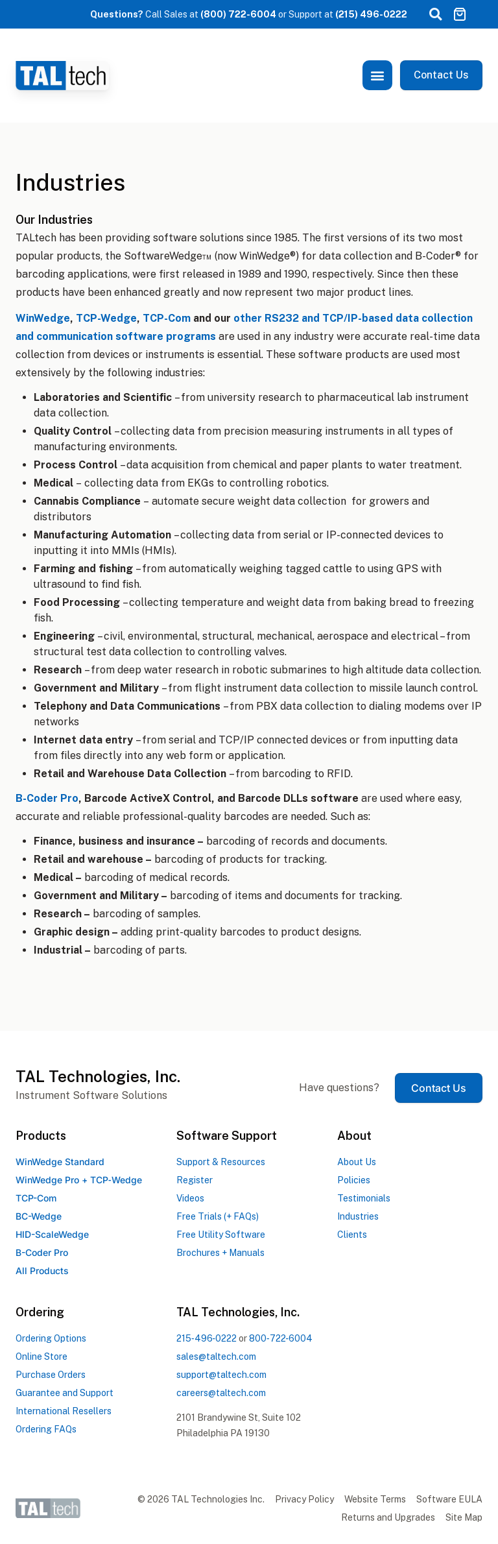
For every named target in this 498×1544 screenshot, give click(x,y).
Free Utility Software (220, 1234)
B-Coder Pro (47, 798)
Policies (353, 1180)
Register (194, 1180)
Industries (358, 1216)
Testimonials (363, 1198)
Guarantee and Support (64, 1393)
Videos (190, 1198)
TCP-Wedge (106, 318)
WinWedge (43, 318)
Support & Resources (220, 1162)
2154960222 (206, 1338)
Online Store (41, 1356)
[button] (435, 14)
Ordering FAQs (46, 1429)
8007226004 (281, 1338)
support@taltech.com (221, 1374)
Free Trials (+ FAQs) (217, 1216)
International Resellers (64, 1411)
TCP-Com (167, 318)
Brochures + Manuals (220, 1253)
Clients (352, 1234)
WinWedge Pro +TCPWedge (79, 1179)
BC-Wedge (39, 1216)
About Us (356, 1162)
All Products (42, 1270)
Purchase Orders (51, 1374)
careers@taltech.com (221, 1393)
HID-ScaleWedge (52, 1234)
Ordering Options (51, 1338)
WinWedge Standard (60, 1161)
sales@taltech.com (216, 1356)
